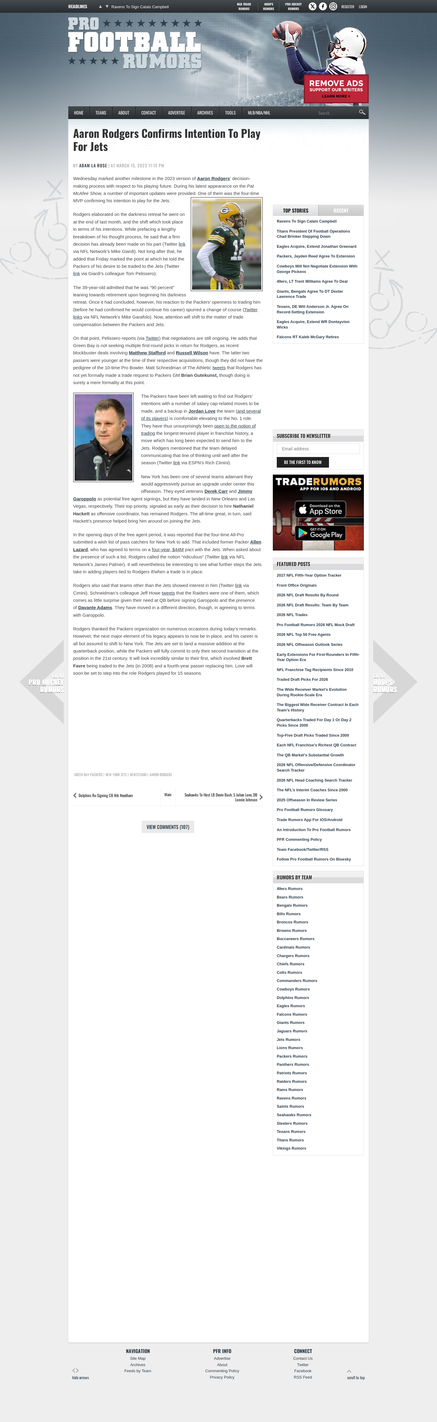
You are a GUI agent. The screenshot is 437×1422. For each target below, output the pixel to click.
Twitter (251, 309)
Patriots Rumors (292, 1073)
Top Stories (295, 210)
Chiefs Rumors (290, 964)
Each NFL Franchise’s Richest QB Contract (316, 745)
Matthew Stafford (147, 352)
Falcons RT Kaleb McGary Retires (308, 337)
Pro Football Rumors (90, 16)
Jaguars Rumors (292, 1031)
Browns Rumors (292, 930)
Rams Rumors (290, 1089)
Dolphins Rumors (293, 997)
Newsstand (138, 774)
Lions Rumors (290, 1047)
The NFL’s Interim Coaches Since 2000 (312, 790)
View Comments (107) (168, 826)
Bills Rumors (289, 914)
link (182, 244)
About (123, 112)
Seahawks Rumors (294, 1115)
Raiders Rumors (292, 1081)
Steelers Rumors (292, 1123)
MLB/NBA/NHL (259, 112)
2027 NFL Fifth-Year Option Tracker (309, 575)
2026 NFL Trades (292, 614)
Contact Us (303, 1358)
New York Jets (116, 774)
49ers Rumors (290, 888)
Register (347, 6)
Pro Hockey (293, 6)
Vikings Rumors (291, 1148)
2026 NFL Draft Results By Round (308, 595)
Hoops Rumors (385, 683)
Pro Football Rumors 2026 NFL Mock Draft (315, 624)
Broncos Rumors (292, 922)
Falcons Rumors (292, 1014)
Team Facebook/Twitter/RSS (302, 849)
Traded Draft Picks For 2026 (302, 679)
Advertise (176, 112)
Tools (230, 112)
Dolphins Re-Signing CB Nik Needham (106, 795)
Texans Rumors (291, 1131)
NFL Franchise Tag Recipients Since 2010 (315, 669)
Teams (101, 112)
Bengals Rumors (292, 905)
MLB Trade (244, 6)
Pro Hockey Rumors (46, 683)
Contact (148, 112)
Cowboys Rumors (293, 989)
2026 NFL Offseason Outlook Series (310, 644)
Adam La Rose (93, 165)
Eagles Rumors (291, 1006)
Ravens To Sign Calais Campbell (140, 7)
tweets (218, 367)
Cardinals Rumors (293, 947)
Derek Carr (216, 491)
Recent (341, 210)
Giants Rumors (291, 1022)
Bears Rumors (290, 897)
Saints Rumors (290, 1106)
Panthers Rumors (293, 1064)
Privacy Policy (222, 1377)
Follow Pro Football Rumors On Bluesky (314, 859)
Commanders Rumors (297, 980)
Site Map (137, 1358)
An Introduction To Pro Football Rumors (314, 829)
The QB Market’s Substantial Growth (310, 755)
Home (78, 112)
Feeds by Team (137, 1371)
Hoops (268, 6)
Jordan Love (201, 411)
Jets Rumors (288, 1039)
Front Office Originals (297, 585)
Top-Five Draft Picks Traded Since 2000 (313, 735)
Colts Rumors (289, 972)
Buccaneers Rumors (295, 938)
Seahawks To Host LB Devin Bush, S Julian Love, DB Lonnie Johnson (221, 797)
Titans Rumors (290, 1140)
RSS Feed (303, 1377)
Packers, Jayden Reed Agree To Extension (316, 256)
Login (363, 6)
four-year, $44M (168, 549)
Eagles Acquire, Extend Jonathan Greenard (317, 246)
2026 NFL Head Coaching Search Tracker (314, 780)
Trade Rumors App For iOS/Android (309, 819)
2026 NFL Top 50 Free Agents (304, 634)
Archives (205, 112)
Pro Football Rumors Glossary (305, 809)
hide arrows (80, 1374)
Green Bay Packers (88, 774)
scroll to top (356, 1374)
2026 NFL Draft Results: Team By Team (312, 605)
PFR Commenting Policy (299, 839)
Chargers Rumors (293, 955)
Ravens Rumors (291, 1098)
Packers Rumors (292, 1056)
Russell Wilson (192, 352)
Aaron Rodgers (213, 178)
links (77, 316)
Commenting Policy (222, 1371)
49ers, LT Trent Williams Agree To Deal (312, 281)
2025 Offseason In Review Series (307, 800)
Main (167, 794)
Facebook (303, 1371)
